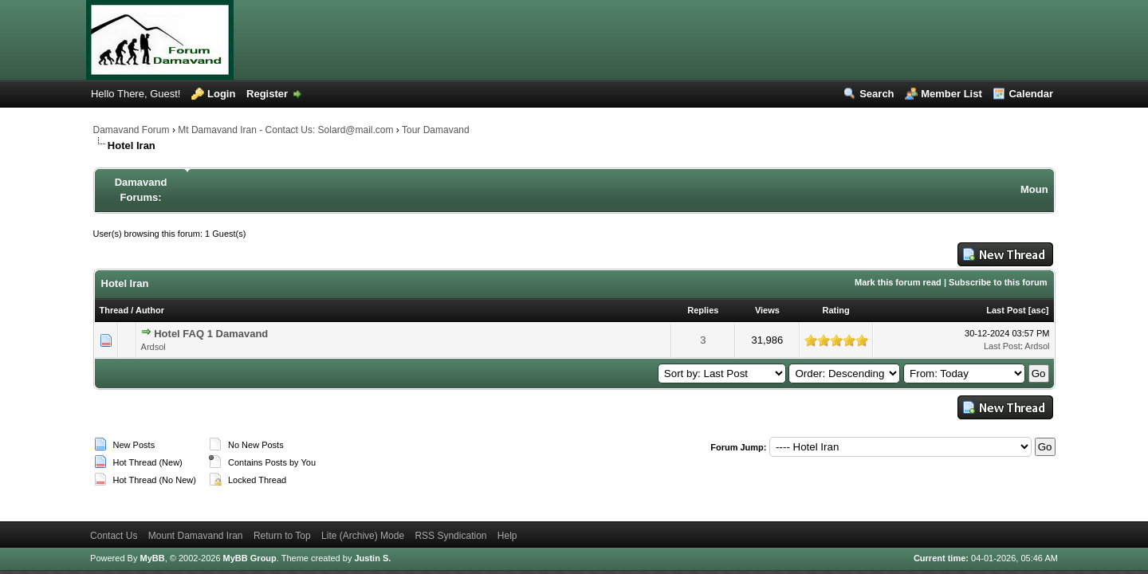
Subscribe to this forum (998, 282)
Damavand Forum (131, 130)
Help (507, 535)
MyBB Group (250, 558)
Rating (836, 310)
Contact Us (113, 535)
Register (267, 94)
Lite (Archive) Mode (362, 535)
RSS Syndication (450, 535)
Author (150, 310)
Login (221, 94)
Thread (114, 310)
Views (767, 310)
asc (1038, 310)
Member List (951, 94)
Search (876, 94)
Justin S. (372, 558)
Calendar (1030, 94)
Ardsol (153, 347)
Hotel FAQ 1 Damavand (211, 334)
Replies (702, 310)
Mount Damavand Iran (195, 535)
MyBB (152, 558)
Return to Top (282, 535)
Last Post (1006, 310)
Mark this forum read (898, 282)
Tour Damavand (436, 130)
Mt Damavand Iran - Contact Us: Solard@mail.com (285, 130)
